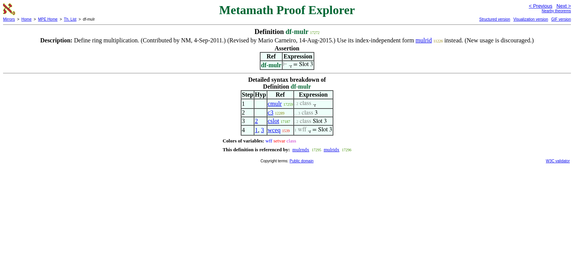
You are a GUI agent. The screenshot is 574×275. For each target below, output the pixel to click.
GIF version (561, 19)
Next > (563, 6)
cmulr (275, 103)
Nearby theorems (556, 11)
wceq (274, 130)
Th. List (70, 19)
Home (26, 19)
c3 (270, 112)
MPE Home (48, 19)
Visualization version (530, 19)
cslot (273, 121)
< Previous (540, 6)
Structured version (494, 19)
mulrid (424, 40)
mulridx (331, 149)
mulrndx (301, 149)
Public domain (301, 161)
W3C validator (558, 161)
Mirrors (9, 19)
